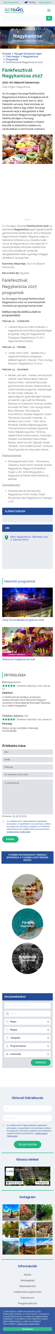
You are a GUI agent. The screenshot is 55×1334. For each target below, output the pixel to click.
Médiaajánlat (28, 1280)
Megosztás (42, 1183)
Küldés (10, 839)
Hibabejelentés (27, 1286)
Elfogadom (27, 1329)
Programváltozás (27, 1303)
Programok (12, 59)
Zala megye (13, 56)
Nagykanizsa (30, 56)
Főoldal (6, 53)
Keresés (40, 1062)
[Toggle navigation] (49, 10)
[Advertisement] (28, 200)
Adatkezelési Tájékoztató (18, 832)
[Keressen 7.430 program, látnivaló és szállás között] (24, 18)
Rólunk (27, 1274)
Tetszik (14, 1183)
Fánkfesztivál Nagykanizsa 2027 (22, 72)
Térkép (29, 2)
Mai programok (11, 2)
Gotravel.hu (21, 1169)
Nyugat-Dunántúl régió (28, 53)
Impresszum (27, 1297)
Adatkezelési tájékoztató (27, 1292)
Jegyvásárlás (44, 2)
